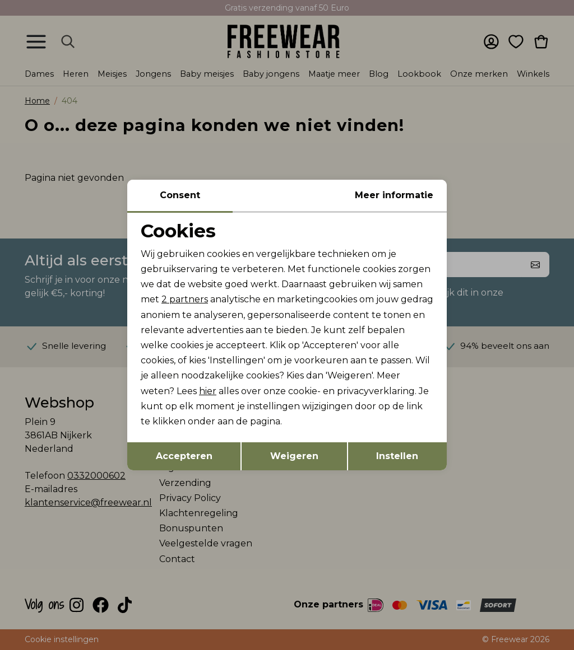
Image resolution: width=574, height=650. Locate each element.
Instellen (397, 456)
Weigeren (294, 456)
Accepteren (184, 456)
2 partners (184, 299)
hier (207, 391)
